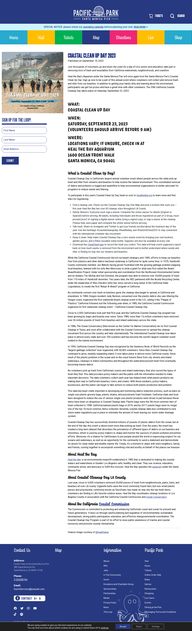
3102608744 (20, 579)
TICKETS (155, 16)
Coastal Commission (114, 504)
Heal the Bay (74, 459)
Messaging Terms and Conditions (160, 612)
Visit (41, 37)
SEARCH (176, 16)
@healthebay (102, 532)
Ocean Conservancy (156, 497)
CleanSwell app (96, 244)
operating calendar (93, 26)
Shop (178, 37)
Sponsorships (110, 589)
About (106, 561)
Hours (13, 37)
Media (106, 598)
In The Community (112, 575)
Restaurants (150, 589)
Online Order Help (153, 575)
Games (148, 584)
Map (96, 37)
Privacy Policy (110, 602)
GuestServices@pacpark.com (29, 589)
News (106, 607)
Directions (123, 37)
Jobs (106, 570)
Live (151, 37)
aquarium (157, 466)
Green (106, 579)
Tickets (68, 37)
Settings (156, 626)
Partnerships (110, 593)
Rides (147, 579)
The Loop (108, 612)
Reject (139, 626)
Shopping (149, 593)
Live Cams (149, 598)
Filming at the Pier (153, 607)
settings (104, 628)
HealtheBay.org (144, 195)
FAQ (105, 566)
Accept (122, 626)
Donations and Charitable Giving (119, 584)
